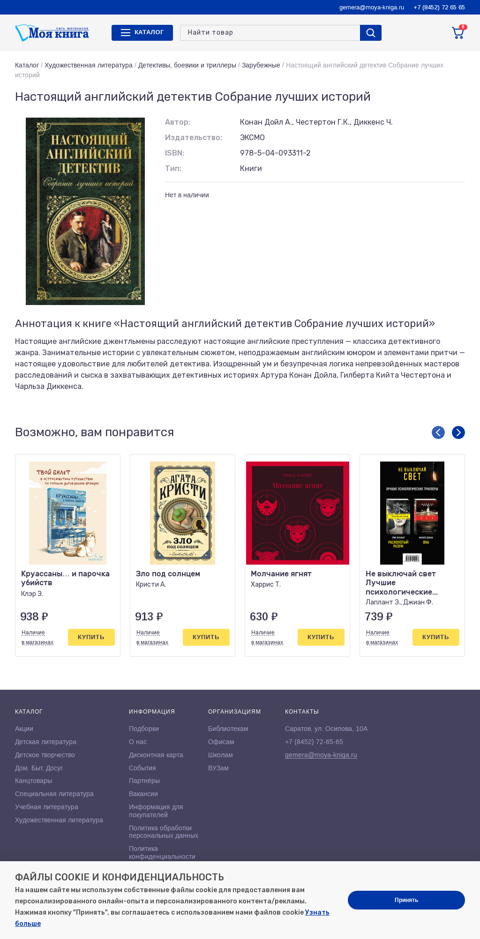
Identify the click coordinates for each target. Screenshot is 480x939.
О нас (138, 741)
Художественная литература (89, 65)
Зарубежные (261, 65)
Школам (220, 755)
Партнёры (144, 780)
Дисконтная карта (156, 755)
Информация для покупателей (156, 811)
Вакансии (143, 793)
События (142, 768)
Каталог (27, 65)
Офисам (221, 741)
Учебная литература (46, 807)
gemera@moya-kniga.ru (371, 7)
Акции (24, 728)
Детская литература (45, 741)
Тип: (173, 168)
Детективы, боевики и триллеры (187, 65)
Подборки (144, 728)
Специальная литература (54, 793)
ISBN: (174, 153)
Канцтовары (33, 780)
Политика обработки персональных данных (163, 832)
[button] (438, 432)
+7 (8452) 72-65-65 (314, 741)
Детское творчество (45, 755)
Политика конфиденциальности (162, 852)
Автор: (177, 122)
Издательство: (193, 137)
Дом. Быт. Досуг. (39, 768)
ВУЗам (218, 768)
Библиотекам (228, 728)
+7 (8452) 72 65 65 (439, 7)
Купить (91, 637)
